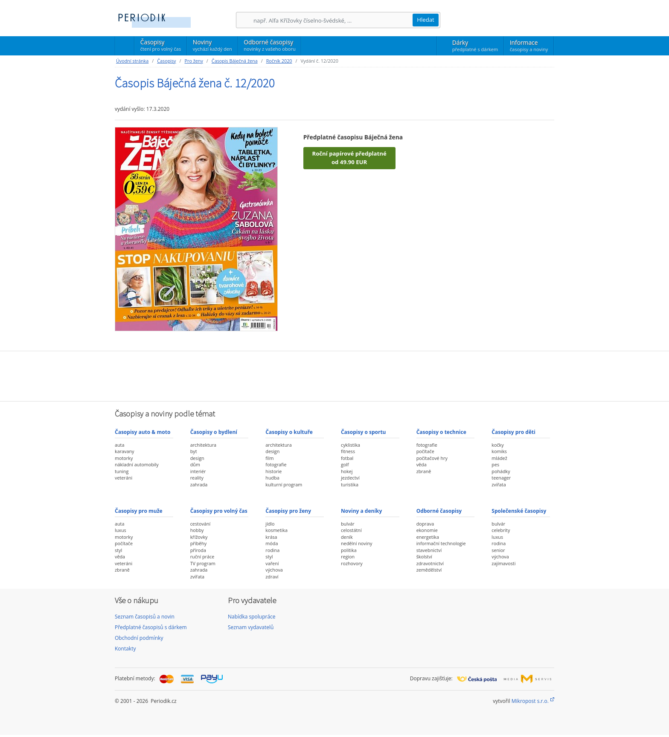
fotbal (347, 458)
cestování (200, 523)
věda (421, 464)
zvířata (499, 484)
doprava (425, 523)
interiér (198, 471)
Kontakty (125, 648)
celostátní (351, 530)
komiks (499, 451)
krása (271, 537)
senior (498, 550)
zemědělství (429, 569)
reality (197, 477)
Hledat (425, 19)
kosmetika (276, 530)
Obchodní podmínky (139, 638)
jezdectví (350, 477)
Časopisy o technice (441, 432)
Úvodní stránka (132, 61)
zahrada (199, 484)
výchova (273, 569)
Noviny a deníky (361, 510)
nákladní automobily (137, 464)
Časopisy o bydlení (213, 432)
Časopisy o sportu (363, 432)
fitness (348, 451)
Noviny (212, 45)
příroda (198, 550)
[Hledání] (332, 20)
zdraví (271, 576)
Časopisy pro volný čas (218, 510)
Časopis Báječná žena (235, 61)
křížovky (199, 537)
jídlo (269, 523)
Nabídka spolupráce (252, 616)
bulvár (348, 523)
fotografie (275, 464)
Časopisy (160, 46)
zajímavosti (503, 563)
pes (495, 464)
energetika (427, 537)
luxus (120, 530)
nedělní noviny (356, 543)
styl (118, 550)
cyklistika (350, 445)
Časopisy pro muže (139, 510)
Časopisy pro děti (513, 432)
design (197, 458)
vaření (272, 563)
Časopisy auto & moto (142, 432)
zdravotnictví (430, 563)
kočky (497, 445)
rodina (272, 550)
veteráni (123, 477)
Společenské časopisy (519, 510)
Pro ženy (193, 61)
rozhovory (352, 563)
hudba (272, 477)
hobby (197, 530)
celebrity (501, 530)
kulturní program (283, 484)
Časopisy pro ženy (288, 510)
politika (349, 550)
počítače (425, 451)
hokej (347, 471)
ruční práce (202, 556)
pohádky (501, 471)
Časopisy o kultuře (289, 432)
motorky (124, 458)
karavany (124, 451)
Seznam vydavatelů (250, 627)
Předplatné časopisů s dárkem (151, 627)
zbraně (423, 471)
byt (193, 451)
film (269, 458)
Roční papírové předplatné (349, 158)
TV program (202, 563)
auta (119, 445)
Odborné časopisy (269, 45)
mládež (499, 458)
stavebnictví (429, 550)
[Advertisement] (334, 375)
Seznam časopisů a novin (145, 616)
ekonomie (427, 530)
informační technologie (441, 543)
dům (195, 464)
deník (347, 537)
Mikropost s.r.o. (530, 701)
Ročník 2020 (279, 61)
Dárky (475, 45)
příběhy (198, 543)
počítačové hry (432, 458)
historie (273, 471)
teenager (501, 477)
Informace (529, 45)
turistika (349, 484)
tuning (121, 471)
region (348, 556)
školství (424, 556)
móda (271, 543)
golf (345, 464)
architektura (203, 445)
